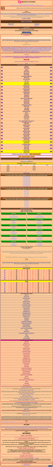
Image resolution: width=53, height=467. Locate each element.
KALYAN (26, 300)
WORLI (26, 330)
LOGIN (20, 156)
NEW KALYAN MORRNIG (26, 328)
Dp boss (26, 63)
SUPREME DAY (26, 311)
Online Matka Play (26, 173)
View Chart (32, 163)
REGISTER (32, 156)
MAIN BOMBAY (26, 325)
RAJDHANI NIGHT (26, 305)
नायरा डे (26, 335)
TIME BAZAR (26, 310)
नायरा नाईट (26, 337)
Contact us (28, 464)
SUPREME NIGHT (26, 313)
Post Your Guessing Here (26, 156)
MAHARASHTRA (26, 326)
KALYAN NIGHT (26, 306)
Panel (51, 67)
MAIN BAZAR (26, 308)
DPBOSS (29, 458)
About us (25, 464)
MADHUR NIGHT (26, 315)
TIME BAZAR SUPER (26, 323)
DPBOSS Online (32, 458)
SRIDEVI (26, 295)
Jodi (1, 67)
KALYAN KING (26, 338)
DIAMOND (26, 320)
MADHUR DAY (26, 316)
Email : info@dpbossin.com (35, 154)
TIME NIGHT (26, 331)
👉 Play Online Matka (26, 32)
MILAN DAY (26, 296)
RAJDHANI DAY (26, 298)
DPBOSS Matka (37, 458)
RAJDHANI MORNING (26, 321)
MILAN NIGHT (26, 303)
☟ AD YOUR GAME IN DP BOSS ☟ (26, 333)
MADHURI (26, 318)
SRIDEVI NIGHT (26, 301)
